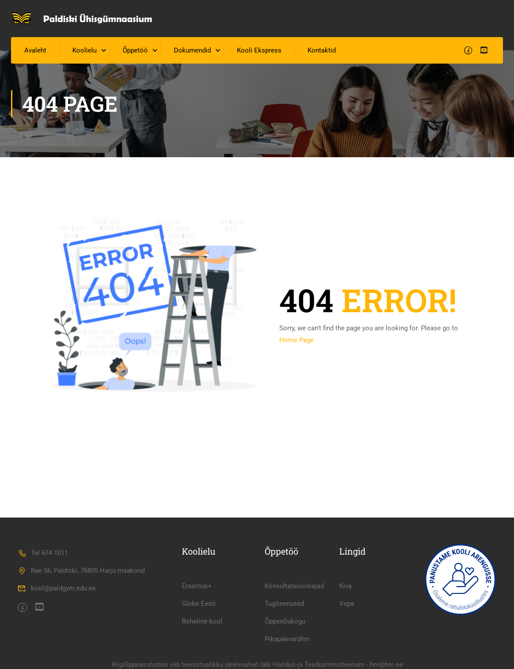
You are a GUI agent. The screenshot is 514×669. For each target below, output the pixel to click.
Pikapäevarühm (287, 639)
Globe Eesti (199, 604)
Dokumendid (192, 50)
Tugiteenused (284, 604)
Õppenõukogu (285, 621)
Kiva (345, 586)
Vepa (346, 604)
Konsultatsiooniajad (294, 586)
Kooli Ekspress (259, 50)
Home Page (296, 340)
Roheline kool (202, 621)
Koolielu (84, 50)
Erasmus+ (197, 586)
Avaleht (35, 50)
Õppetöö (135, 50)
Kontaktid (322, 50)
